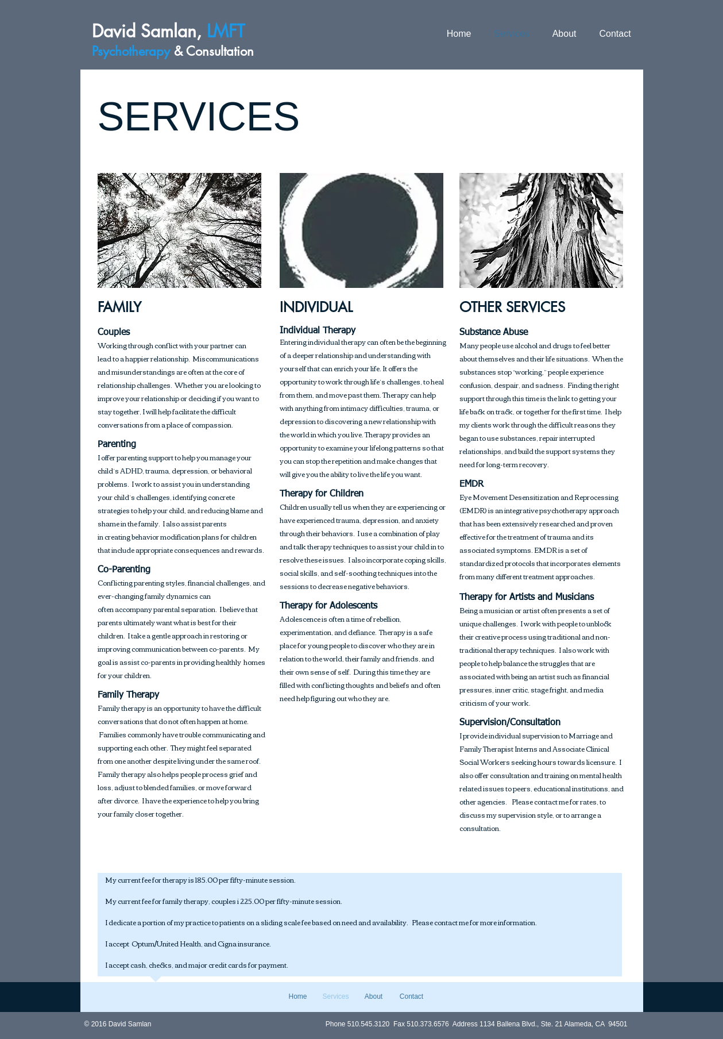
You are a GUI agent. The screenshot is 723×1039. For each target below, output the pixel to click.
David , (171, 31)
